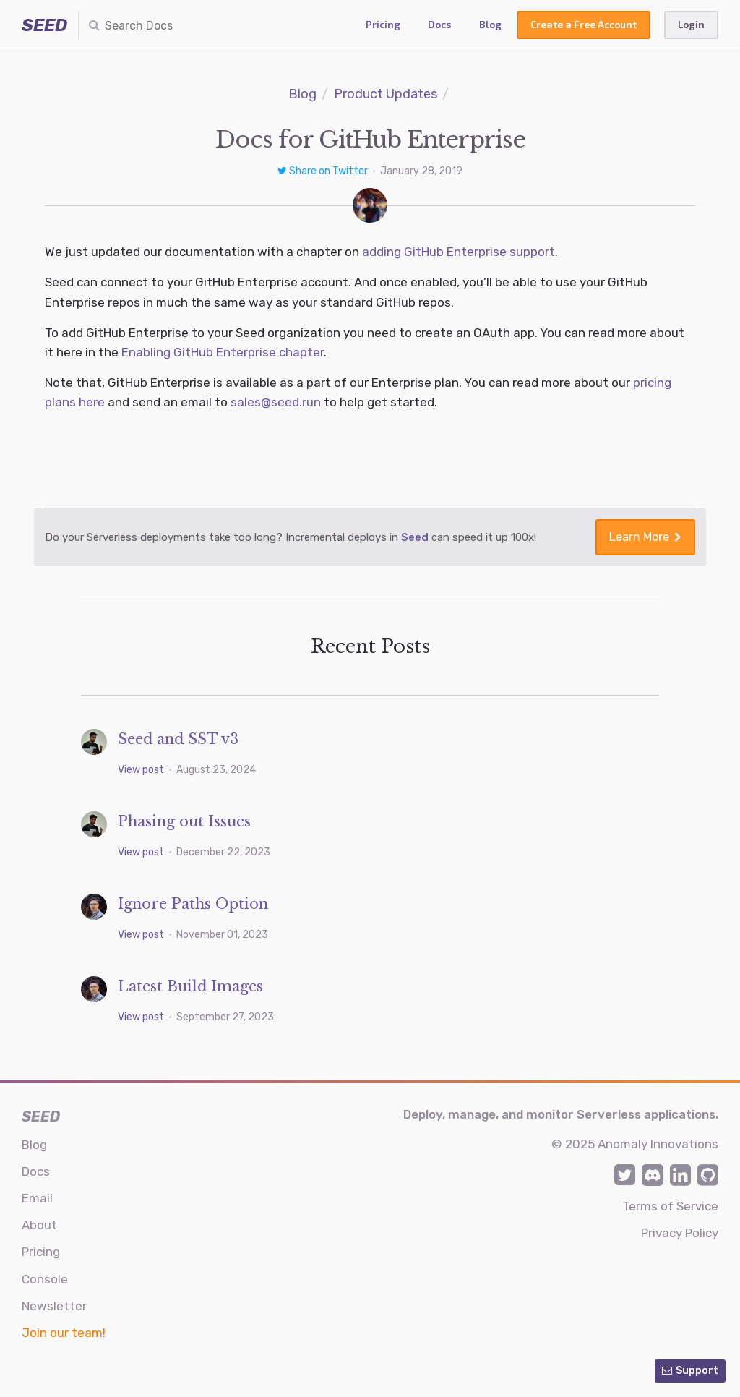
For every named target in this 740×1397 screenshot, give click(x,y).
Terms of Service (670, 1206)
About (39, 1225)
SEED (44, 25)
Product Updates (385, 94)
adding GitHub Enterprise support (458, 251)
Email (37, 1198)
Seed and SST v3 (178, 739)
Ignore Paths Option (193, 904)
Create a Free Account (583, 24)
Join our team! (64, 1332)
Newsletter (54, 1306)
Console (45, 1279)
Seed (415, 537)
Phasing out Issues (184, 821)
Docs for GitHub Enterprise (370, 139)
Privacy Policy (679, 1233)
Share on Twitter (324, 171)
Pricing (383, 24)
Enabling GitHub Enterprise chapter (222, 352)
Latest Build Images (190, 986)
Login (691, 24)
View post (142, 770)
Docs (440, 24)
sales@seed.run (276, 402)
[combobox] (163, 25)
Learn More (645, 537)
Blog (490, 24)
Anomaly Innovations (658, 1144)
